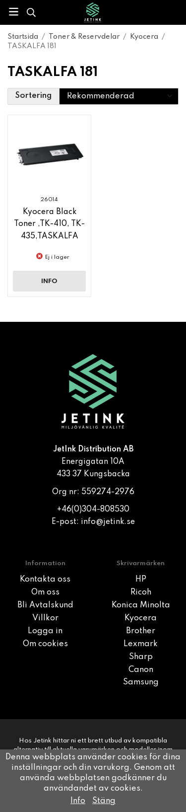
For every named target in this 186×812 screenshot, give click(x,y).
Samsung (141, 682)
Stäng (104, 801)
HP (140, 580)
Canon (140, 670)
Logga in (45, 631)
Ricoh (140, 592)
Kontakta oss (45, 580)
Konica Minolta (141, 605)
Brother (140, 631)
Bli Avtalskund (45, 605)
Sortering (33, 96)
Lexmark (141, 644)
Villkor (45, 618)
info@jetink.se (108, 522)
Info (49, 281)
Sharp (141, 657)
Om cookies (45, 644)
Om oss (45, 592)
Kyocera (140, 618)
